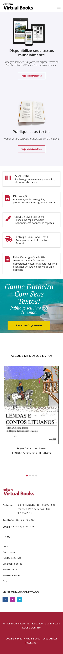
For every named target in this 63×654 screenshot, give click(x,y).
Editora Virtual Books (18, 7)
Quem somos (10, 552)
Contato (7, 581)
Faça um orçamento (29, 325)
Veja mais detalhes (32, 75)
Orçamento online (12, 563)
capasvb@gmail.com (22, 526)
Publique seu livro (12, 557)
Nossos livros (10, 569)
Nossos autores (11, 575)
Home (6, 546)
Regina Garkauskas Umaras (32, 448)
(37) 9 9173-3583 (25, 519)
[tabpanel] (31, 411)
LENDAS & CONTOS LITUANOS (31, 453)
